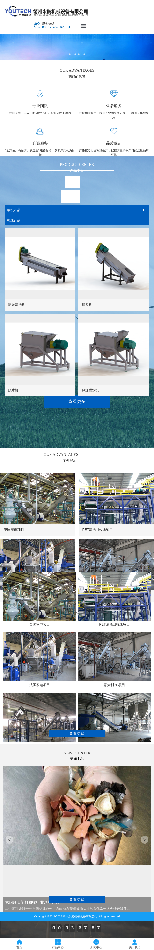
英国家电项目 (14, 530)
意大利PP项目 (114, 685)
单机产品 (14, 210)
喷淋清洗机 (16, 305)
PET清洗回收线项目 (97, 530)
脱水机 (13, 390)
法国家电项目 (39, 685)
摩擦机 (87, 305)
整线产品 (14, 220)
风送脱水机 (90, 390)
